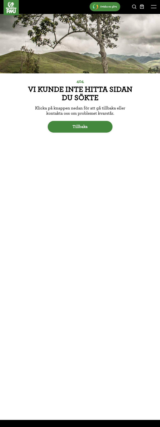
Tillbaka (80, 127)
